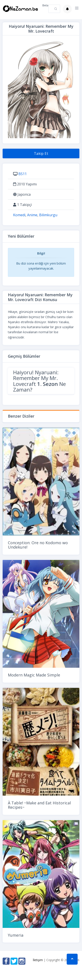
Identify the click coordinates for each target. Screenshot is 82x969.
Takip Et (41, 153)
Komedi (19, 215)
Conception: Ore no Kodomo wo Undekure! (38, 545)
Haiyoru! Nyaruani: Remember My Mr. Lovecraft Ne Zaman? (39, 381)
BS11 (22, 173)
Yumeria (15, 935)
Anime (32, 215)
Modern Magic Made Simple (34, 675)
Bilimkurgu (48, 215)
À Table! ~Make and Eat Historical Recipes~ (39, 805)
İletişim (38, 960)
